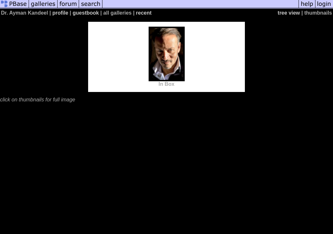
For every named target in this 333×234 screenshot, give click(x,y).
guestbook (86, 13)
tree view (289, 13)
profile (60, 13)
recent (144, 13)
